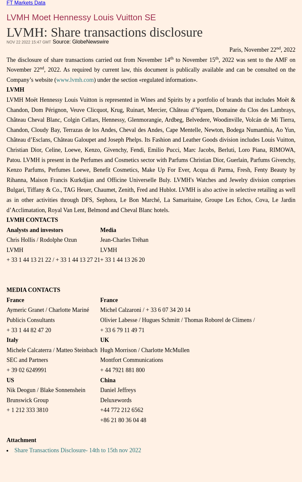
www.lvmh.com (75, 80)
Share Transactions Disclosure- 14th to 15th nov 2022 (77, 450)
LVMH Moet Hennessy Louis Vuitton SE (81, 17)
